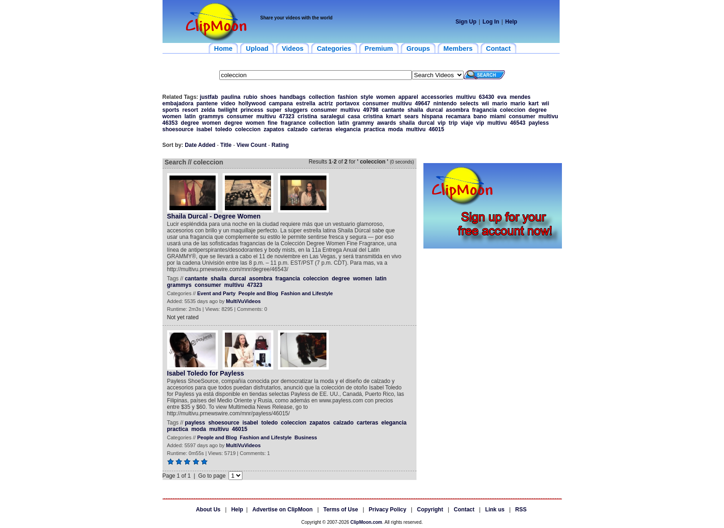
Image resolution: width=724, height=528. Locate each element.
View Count (251, 145)
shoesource (178, 129)
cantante (392, 110)
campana (281, 103)
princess (252, 110)
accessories (437, 97)
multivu (466, 97)
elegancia (348, 129)
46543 (517, 123)
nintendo (445, 103)
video (228, 103)
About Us (208, 509)
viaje (467, 123)
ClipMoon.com (366, 522)
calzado (297, 129)
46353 (170, 123)
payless (539, 123)
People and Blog (258, 293)
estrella (305, 103)
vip (442, 123)
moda (395, 129)
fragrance (293, 123)
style (367, 97)
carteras (321, 129)
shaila (415, 110)
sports (171, 110)
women (385, 97)
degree (538, 110)
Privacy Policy (387, 509)
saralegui (332, 116)
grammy (363, 123)
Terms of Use (340, 509)
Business (306, 437)
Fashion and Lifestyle (307, 293)
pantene (207, 103)
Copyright (430, 509)
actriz (326, 103)
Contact (464, 509)
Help (511, 21)
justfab (209, 97)
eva (502, 97)
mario (499, 103)
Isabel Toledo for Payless (205, 373)
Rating (280, 145)
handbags (292, 97)
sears (411, 116)
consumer (375, 103)
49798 (370, 110)
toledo (223, 129)
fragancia (484, 110)
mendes (520, 97)
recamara (458, 116)
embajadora (178, 103)
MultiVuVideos (243, 301)
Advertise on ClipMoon (282, 509)
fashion (347, 97)
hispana (432, 116)
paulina (231, 97)
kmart (393, 116)
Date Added (200, 145)
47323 (286, 116)
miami (498, 116)
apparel (408, 97)
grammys (211, 116)
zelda (208, 110)
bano (480, 116)
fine (273, 123)
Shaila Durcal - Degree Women (214, 216)
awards (386, 123)
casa (354, 116)
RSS (521, 509)
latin (190, 116)
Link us (495, 509)
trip (453, 123)
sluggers (296, 110)
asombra (457, 110)
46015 (436, 129)
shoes (268, 97)
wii (485, 103)
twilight (227, 110)
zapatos (274, 129)
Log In (491, 21)
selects (469, 103)
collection (322, 97)
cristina (307, 116)
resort (190, 110)
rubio (250, 97)
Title (225, 145)
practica (374, 129)
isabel (204, 129)
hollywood (251, 103)
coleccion (512, 110)
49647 (422, 103)
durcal (434, 110)
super (274, 110)
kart (534, 103)
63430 (486, 97)
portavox (348, 103)
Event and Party (216, 293)
